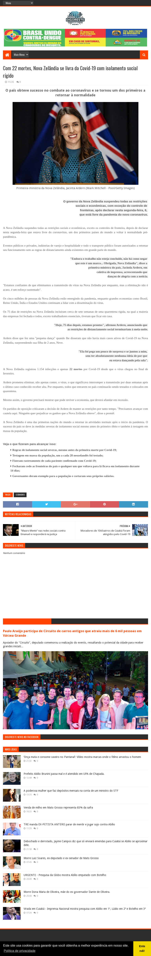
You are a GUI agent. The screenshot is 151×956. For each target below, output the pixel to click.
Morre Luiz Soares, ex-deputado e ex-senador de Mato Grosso (61, 858)
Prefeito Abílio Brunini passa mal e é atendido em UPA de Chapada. (64, 773)
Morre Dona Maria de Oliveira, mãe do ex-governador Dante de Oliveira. (67, 891)
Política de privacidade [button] (19, 950)
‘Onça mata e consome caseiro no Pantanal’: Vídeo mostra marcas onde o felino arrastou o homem (82, 756)
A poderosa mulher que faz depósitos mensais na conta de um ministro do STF (71, 790)
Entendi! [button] (142, 948)
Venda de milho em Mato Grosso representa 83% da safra (58, 807)
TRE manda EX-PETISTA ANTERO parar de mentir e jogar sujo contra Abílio (69, 824)
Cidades (20, 495)
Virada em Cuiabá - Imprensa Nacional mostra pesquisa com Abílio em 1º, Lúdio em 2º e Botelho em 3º (85, 908)
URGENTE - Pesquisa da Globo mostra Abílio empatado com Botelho (65, 875)
